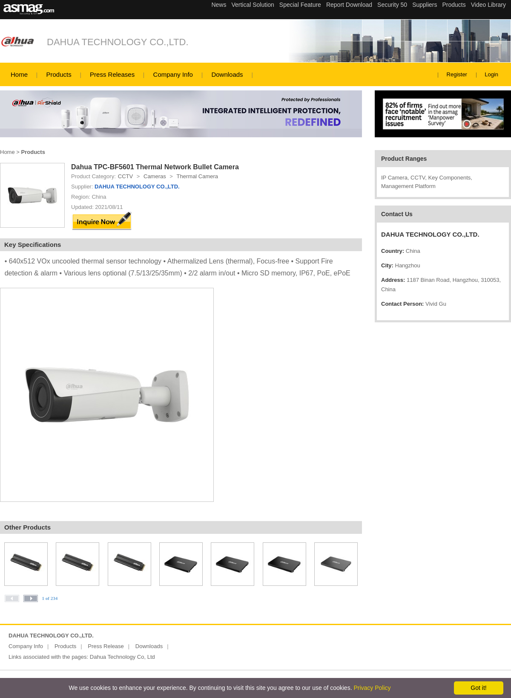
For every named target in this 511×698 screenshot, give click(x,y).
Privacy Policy (371, 687)
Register (457, 74)
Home (19, 74)
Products (58, 74)
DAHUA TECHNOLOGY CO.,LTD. (118, 42)
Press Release (106, 646)
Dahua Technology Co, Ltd (122, 657)
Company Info (173, 74)
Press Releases (112, 74)
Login (491, 74)
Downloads (227, 74)
